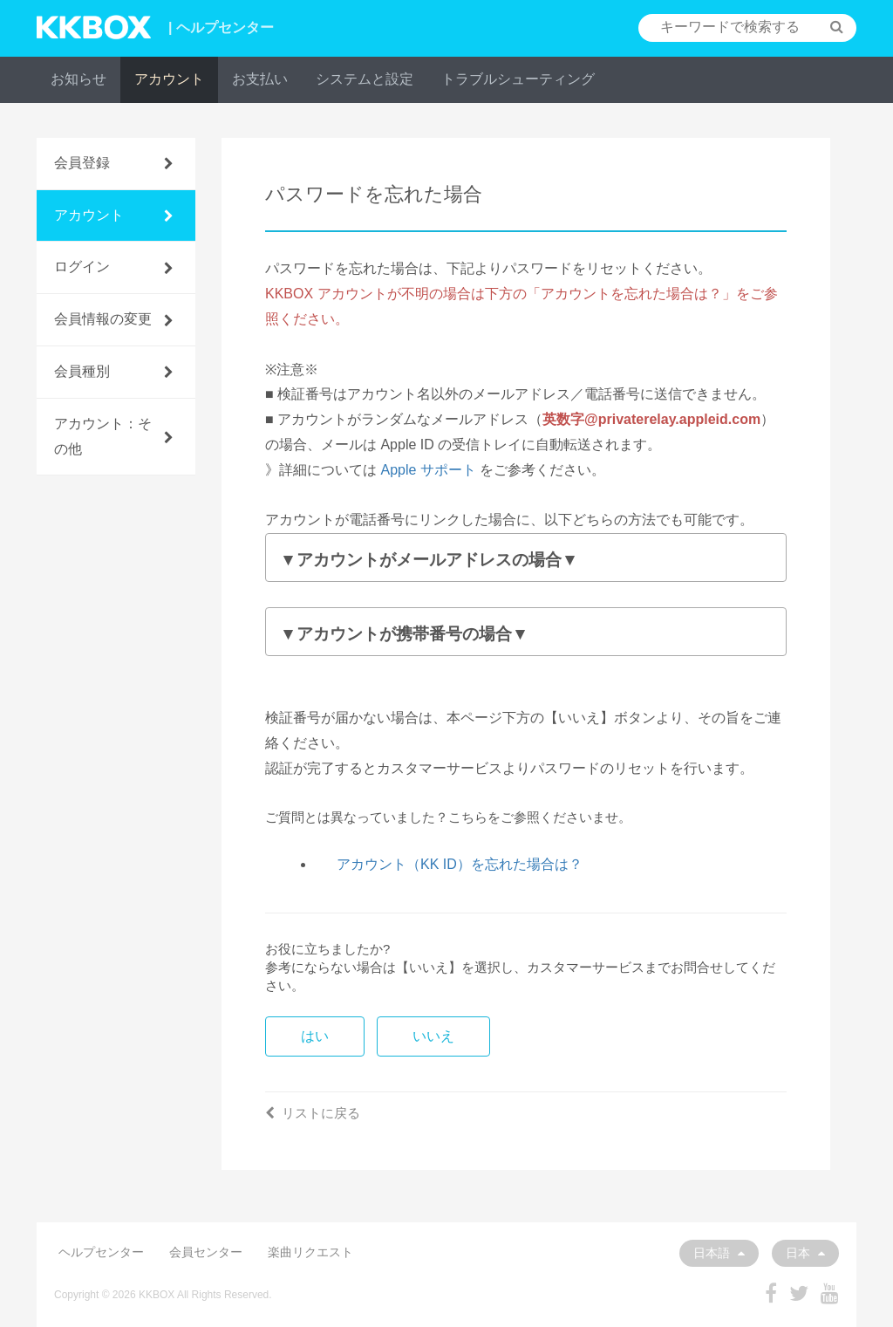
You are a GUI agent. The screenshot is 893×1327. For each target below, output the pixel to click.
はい (315, 1036)
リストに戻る (312, 1112)
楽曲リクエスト (310, 1252)
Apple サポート (427, 469)
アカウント (169, 79)
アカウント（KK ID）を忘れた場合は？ (460, 864)
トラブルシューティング (518, 79)
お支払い (260, 79)
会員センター (205, 1252)
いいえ (433, 1036)
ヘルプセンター (101, 1252)
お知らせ (78, 79)
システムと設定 (364, 79)
